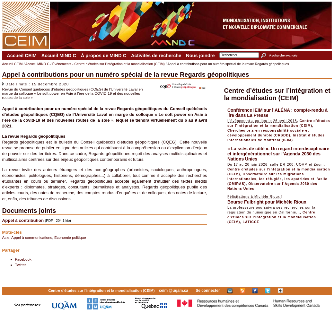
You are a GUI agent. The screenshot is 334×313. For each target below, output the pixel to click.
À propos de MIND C (104, 55)
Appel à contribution (23, 220)
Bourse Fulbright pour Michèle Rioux (266, 201)
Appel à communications (31, 237)
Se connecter (208, 290)
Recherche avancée (283, 55)
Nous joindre (200, 55)
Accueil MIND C (58, 55)
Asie (6, 237)
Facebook (23, 259)
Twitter (20, 265)
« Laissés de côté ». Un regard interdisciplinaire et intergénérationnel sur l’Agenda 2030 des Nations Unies (278, 153)
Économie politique (70, 237)
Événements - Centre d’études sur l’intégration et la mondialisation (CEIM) (108, 64)
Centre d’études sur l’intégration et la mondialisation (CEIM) (277, 94)
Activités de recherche (156, 55)
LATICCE (250, 222)
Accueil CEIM (22, 55)
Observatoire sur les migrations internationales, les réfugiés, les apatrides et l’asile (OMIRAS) (277, 179)
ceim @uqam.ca (173, 290)
